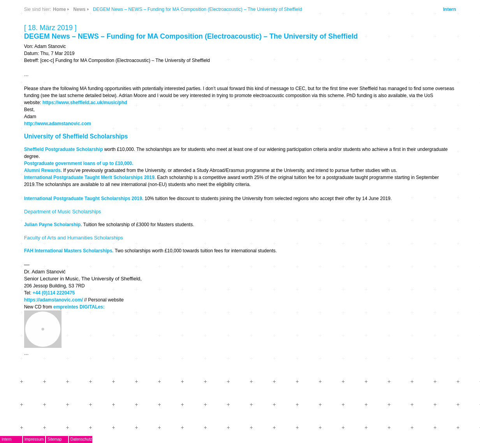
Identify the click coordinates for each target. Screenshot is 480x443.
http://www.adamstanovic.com (57, 123)
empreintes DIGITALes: (79, 307)
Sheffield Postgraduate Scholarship (63, 149)
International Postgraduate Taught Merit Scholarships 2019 (89, 177)
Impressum (34, 439)
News (79, 9)
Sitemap (54, 439)
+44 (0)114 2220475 (54, 293)
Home (59, 9)
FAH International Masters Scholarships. (69, 250)
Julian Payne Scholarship (52, 224)
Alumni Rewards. (43, 170)
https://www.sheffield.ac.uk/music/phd (84, 102)
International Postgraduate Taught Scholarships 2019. (84, 198)
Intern (449, 9)
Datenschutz (81, 439)
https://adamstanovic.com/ (53, 300)
